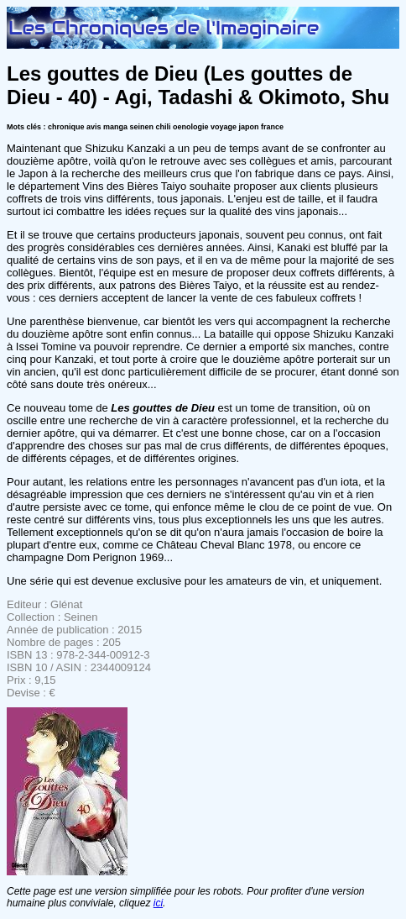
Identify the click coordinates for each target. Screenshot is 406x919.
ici (158, 903)
